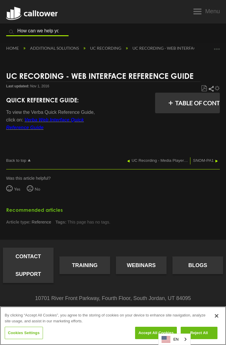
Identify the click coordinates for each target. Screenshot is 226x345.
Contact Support (28, 265)
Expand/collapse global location (217, 47)
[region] (113, 325)
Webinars (141, 265)
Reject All (199, 333)
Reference (41, 222)
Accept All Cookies (156, 333)
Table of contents (196, 102)
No (37, 188)
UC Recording (106, 48)
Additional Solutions (55, 48)
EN (170, 339)
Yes (17, 188)
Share (211, 88)
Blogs (197, 265)
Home (13, 48)
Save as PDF (204, 88)
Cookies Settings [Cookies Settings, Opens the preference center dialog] (24, 333)
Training (85, 265)
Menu (212, 11)
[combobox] (174, 339)
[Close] (216, 315)
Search (11, 32)
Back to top (16, 160)
